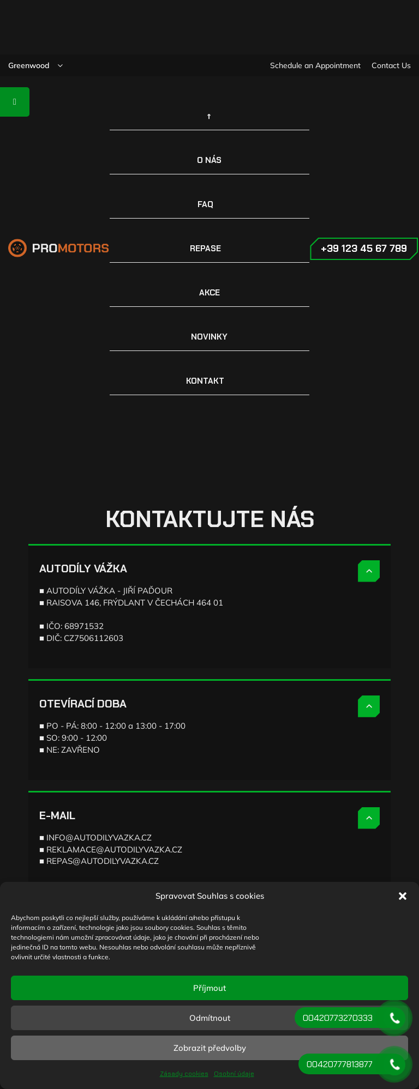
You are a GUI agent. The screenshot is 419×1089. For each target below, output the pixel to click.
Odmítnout (209, 1018)
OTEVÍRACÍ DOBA (83, 704)
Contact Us (391, 65)
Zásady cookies (184, 1073)
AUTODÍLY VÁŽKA (83, 568)
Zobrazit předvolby (209, 1048)
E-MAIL (57, 815)
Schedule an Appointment (315, 65)
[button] (402, 896)
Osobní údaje (234, 1073)
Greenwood (29, 65)
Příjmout (209, 988)
